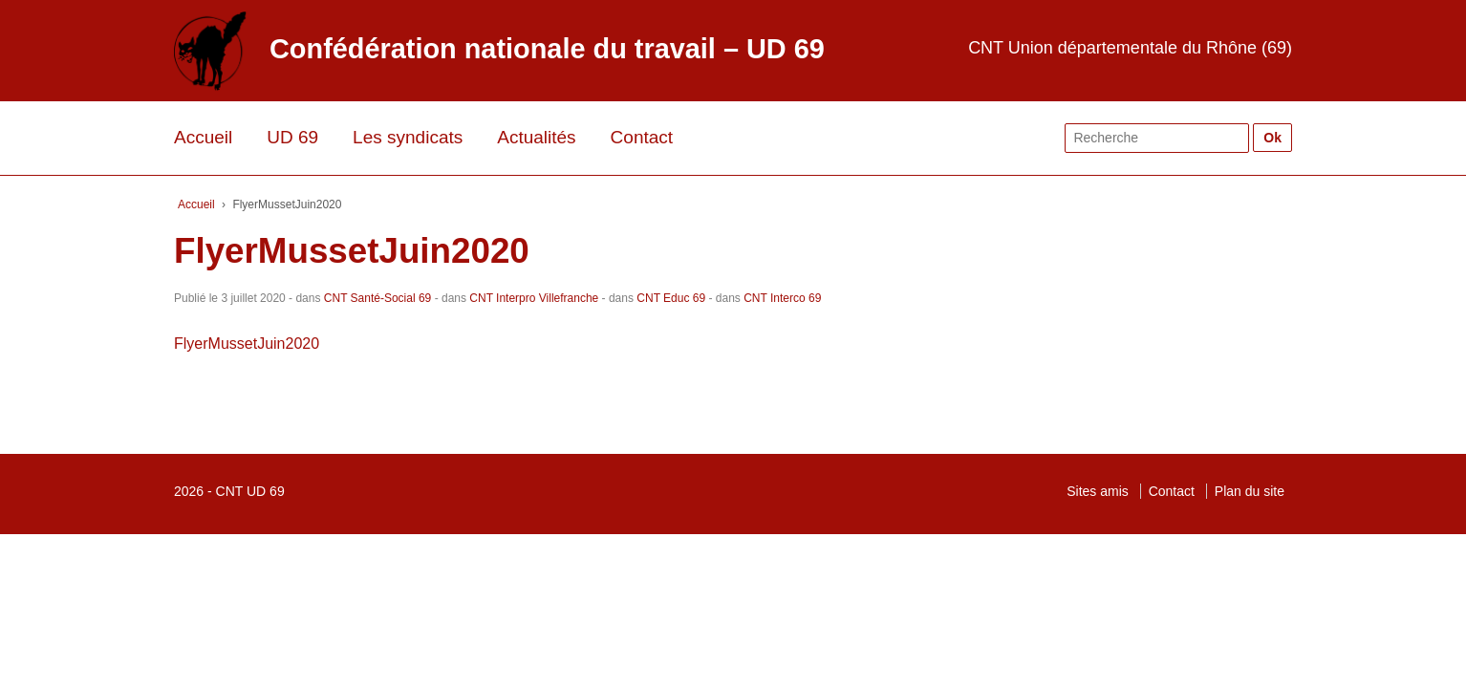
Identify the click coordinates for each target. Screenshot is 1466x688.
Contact (642, 137)
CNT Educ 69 (670, 298)
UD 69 (292, 137)
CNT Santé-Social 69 (378, 298)
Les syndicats (408, 137)
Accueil (203, 137)
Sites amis (1098, 491)
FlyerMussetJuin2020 (246, 343)
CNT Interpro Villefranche (533, 298)
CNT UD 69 (250, 491)
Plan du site (1249, 491)
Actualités (536, 137)
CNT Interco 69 (782, 298)
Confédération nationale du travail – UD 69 (547, 48)
